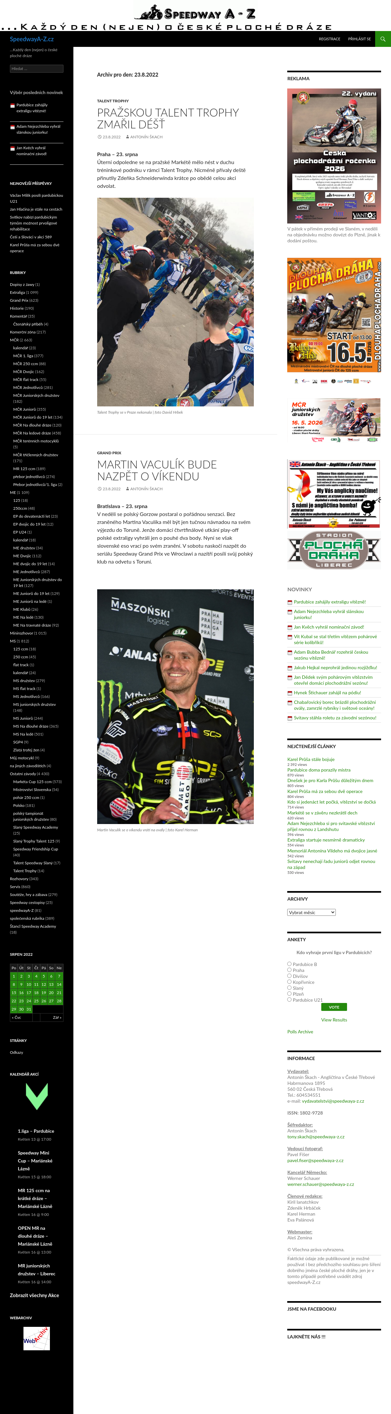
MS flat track (24, 688)
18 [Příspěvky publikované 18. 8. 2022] (36, 992)
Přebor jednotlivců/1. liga (35, 484)
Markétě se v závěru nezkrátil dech (322, 812)
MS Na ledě (23, 734)
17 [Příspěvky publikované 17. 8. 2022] (28, 992)
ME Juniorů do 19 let (31, 593)
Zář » (57, 1017)
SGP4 (18, 742)
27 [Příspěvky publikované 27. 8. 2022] (51, 1000)
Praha (298, 970)
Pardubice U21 (308, 1000)
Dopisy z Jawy (22, 284)
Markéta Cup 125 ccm (32, 781)
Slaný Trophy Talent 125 (34, 841)
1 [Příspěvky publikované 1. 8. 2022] (14, 976)
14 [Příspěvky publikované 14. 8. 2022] (59, 984)
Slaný (298, 988)
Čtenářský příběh (28, 324)
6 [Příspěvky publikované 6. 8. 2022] (51, 976)
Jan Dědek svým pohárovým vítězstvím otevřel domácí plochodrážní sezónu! (333, 680)
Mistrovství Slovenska (32, 789)
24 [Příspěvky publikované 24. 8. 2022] (28, 1000)
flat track (21, 664)
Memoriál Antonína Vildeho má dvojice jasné (332, 850)
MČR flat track (25, 379)
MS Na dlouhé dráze (31, 726)
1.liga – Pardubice (36, 1131)
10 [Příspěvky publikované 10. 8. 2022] (28, 984)
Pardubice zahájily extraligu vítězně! (330, 601)
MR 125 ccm (24, 468)
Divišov (300, 976)
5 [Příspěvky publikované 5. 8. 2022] (44, 976)
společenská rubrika (27, 918)
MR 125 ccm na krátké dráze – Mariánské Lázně (35, 1198)
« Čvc (16, 1017)
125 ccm (20, 648)
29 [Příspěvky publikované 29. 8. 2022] (14, 1009)
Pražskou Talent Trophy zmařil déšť (168, 118)
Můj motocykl (22, 757)
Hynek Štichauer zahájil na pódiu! (327, 692)
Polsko (18, 805)
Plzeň (298, 994)
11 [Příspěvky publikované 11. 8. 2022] (36, 984)
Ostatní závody (23, 773)
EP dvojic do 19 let (29, 524)
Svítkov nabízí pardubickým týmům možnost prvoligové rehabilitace (33, 223)
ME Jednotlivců (26, 571)
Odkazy (16, 1052)
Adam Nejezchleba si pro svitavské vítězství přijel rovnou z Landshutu (331, 826)
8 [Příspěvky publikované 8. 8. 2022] (14, 984)
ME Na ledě (23, 617)
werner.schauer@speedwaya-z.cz (320, 1184)
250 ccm (20, 656)
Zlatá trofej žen (26, 749)
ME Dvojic (22, 555)
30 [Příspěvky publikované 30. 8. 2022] (21, 1009)
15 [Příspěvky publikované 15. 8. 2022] (14, 992)
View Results (334, 1019)
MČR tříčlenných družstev (35, 454)
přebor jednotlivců (29, 476)
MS (13, 640)
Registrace (329, 39)
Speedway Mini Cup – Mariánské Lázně (35, 1160)
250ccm (20, 508)
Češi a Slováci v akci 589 (31, 236)
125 (16, 500)
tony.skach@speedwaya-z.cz (315, 1136)
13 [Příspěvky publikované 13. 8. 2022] (51, 984)
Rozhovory (19, 878)
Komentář (18, 316)
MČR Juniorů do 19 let (33, 417)
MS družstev (24, 680)
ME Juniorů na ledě (30, 601)
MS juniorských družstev (34, 704)
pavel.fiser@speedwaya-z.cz (315, 1160)
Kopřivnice (303, 982)
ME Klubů (21, 609)
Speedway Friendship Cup (35, 848)
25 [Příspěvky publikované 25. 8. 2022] (36, 1000)
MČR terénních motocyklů (36, 440)
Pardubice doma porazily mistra (318, 770)
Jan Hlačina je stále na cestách (36, 209)
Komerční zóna (23, 331)
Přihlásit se (359, 39)
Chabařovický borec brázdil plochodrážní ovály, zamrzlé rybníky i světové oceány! (334, 705)
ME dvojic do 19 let (30, 563)
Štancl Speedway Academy (33, 926)
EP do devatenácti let (31, 516)
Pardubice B (305, 964)
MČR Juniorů (24, 409)
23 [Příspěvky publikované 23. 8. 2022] (21, 1000)
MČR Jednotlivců (28, 387)
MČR (14, 339)
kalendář (20, 347)
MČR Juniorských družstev (36, 395)
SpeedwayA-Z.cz (32, 39)
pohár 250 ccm (26, 797)
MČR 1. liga (23, 355)
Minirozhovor (21, 633)
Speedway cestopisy (27, 902)
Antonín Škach (146, 136)
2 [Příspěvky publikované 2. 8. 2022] (21, 976)
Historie (17, 308)
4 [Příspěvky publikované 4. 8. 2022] (36, 976)
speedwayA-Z (22, 910)
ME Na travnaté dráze (32, 625)
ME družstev (24, 547)
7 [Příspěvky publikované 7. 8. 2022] (59, 976)
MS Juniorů (23, 718)
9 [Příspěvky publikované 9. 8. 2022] (21, 984)
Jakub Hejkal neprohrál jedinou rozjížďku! (335, 667)
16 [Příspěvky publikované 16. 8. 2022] (21, 992)
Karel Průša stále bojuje (310, 759)
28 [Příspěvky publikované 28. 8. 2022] (59, 1000)
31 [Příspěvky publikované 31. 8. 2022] (28, 1009)
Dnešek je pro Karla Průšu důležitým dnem (330, 780)
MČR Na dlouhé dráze (32, 425)
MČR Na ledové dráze (32, 433)
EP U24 (19, 532)
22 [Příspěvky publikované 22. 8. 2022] (14, 1000)
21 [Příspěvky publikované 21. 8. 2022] (59, 992)
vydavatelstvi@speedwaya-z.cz (333, 1101)
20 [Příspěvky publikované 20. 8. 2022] (51, 992)
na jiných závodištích (28, 765)
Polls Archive (300, 1031)
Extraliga (17, 292)
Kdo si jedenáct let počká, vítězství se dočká (331, 802)
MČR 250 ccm (25, 363)
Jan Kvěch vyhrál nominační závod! (329, 627)
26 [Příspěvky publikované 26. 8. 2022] (44, 1000)
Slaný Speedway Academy (35, 827)
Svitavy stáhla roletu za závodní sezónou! (335, 717)
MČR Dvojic (23, 371)
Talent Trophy (113, 100)
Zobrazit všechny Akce (34, 1295)
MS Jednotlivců (26, 696)
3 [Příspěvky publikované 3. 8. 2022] (29, 976)
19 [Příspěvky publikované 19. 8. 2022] (44, 992)
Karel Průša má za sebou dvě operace (325, 791)
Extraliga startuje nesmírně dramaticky (326, 840)
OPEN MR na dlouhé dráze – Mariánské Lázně (35, 1236)
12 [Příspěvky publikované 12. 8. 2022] (44, 984)
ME (13, 492)
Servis (15, 886)
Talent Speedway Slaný (33, 862)
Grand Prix (109, 452)
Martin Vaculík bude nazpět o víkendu (157, 470)
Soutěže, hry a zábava (28, 894)
